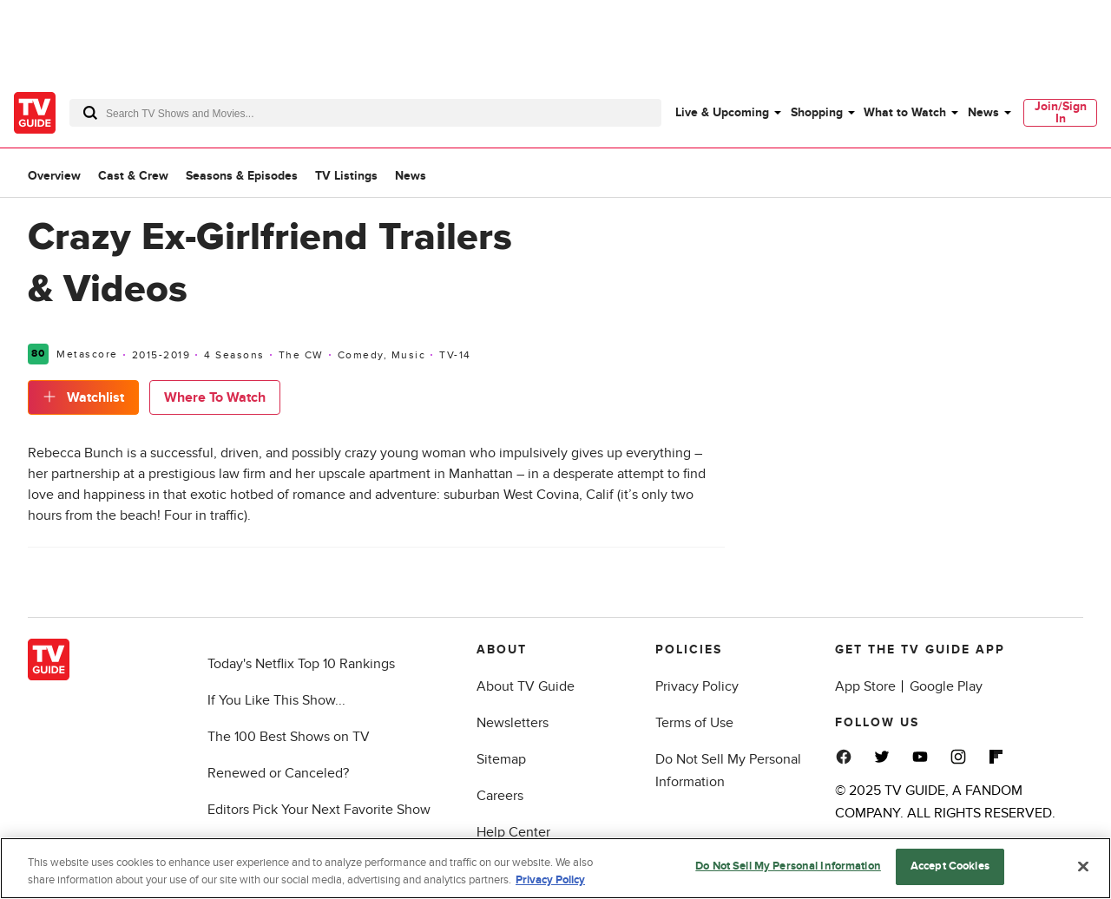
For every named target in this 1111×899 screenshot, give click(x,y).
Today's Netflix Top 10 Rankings (301, 664)
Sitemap (501, 759)
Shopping (817, 112)
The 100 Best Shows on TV (288, 736)
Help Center (513, 832)
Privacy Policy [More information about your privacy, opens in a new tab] (550, 880)
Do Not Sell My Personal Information (788, 866)
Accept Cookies (949, 866)
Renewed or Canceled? (278, 773)
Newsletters (513, 723)
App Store (865, 686)
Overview (54, 175)
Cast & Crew (133, 175)
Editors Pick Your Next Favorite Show (319, 809)
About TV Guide (526, 686)
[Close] (1083, 866)
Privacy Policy (697, 686)
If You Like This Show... (276, 700)
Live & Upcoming (722, 112)
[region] (555, 868)
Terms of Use (694, 723)
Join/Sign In (1061, 112)
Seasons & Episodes (242, 175)
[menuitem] (727, 113)
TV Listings (346, 175)
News (983, 112)
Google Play (946, 686)
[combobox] (365, 113)
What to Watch (905, 112)
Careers (500, 795)
